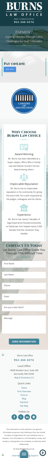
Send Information (24, 341)
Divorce (24, 395)
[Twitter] (21, 417)
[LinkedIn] (27, 417)
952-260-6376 (24, 22)
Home (24, 387)
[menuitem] (24, 388)
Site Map (24, 405)
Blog (24, 398)
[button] (43, 453)
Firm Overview (24, 391)
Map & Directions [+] (24, 377)
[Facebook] (14, 417)
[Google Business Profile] (33, 417)
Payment (24, 402)
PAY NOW (10, 69)
